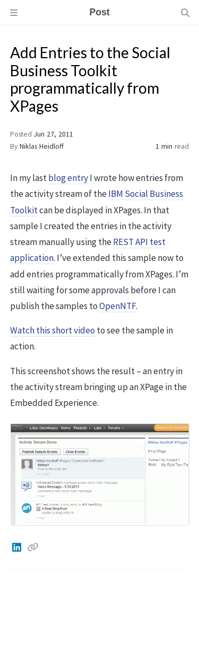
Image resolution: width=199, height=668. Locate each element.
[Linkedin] (17, 547)
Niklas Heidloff (42, 146)
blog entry (68, 178)
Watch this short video (52, 330)
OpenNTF (117, 306)
